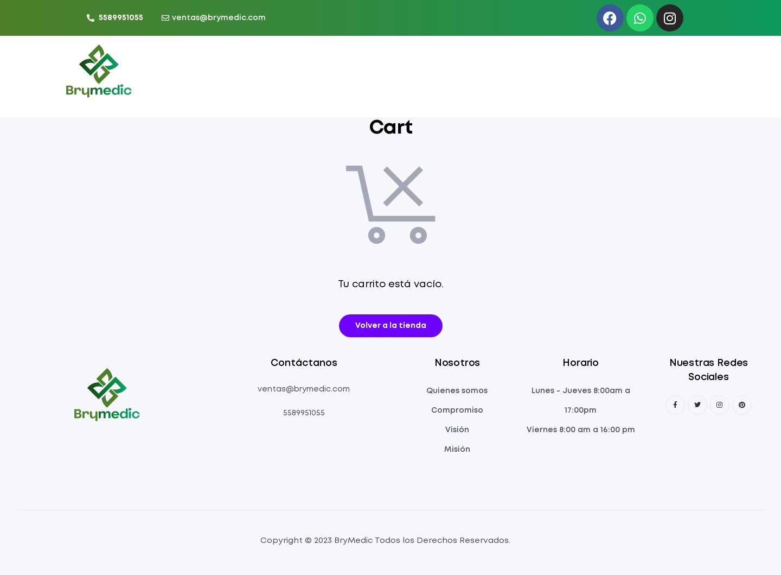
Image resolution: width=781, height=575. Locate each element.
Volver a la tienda (390, 326)
